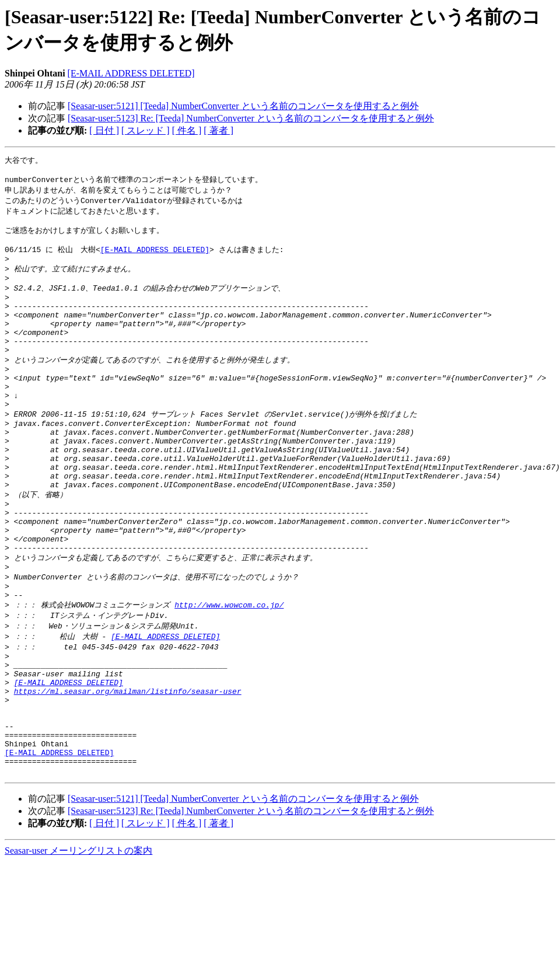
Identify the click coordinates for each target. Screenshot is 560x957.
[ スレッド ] (145, 130)
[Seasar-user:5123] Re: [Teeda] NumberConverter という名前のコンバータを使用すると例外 (251, 118)
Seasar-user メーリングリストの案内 (78, 946)
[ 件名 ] (187, 130)
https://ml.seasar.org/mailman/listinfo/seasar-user (128, 770)
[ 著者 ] (218, 130)
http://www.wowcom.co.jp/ (229, 673)
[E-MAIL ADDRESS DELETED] (131, 73)
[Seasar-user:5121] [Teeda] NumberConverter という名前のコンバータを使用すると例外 (243, 106)
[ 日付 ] (104, 130)
